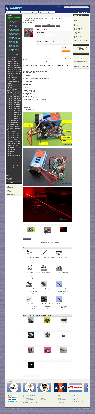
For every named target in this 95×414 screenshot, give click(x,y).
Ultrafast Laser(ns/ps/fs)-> (13, 81)
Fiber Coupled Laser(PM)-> (13, 65)
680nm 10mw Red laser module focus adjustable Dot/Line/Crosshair (48, 274)
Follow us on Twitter (78, 396)
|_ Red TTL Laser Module (13, 26)
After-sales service (77, 36)
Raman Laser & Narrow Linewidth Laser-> (12, 90)
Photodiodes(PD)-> (12, 161)
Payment (75, 20)
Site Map (8, 190)
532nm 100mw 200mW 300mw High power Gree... (63, 326)
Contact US (50, 12)
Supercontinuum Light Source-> (14, 96)
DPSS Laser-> (10, 75)
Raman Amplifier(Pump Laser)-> (14, 141)
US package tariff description (79, 35)
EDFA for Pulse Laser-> (12, 131)
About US (76, 17)
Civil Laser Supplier (15, 408)
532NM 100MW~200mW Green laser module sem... (31, 356)
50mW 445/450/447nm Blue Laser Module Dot (47, 356)
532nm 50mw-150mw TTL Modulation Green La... (31, 326)
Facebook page (77, 399)
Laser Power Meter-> (12, 149)
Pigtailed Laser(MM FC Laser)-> (14, 67)
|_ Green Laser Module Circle (13, 33)
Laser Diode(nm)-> (11, 59)
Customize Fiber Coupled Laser (80, 31)
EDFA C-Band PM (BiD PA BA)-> (14, 118)
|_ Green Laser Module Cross (13, 30)
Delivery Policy (77, 27)
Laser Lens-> (10, 153)
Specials (24, 12)
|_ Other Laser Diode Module (13, 55)
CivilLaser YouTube (78, 401)
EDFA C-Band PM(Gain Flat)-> (14, 106)
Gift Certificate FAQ (10, 191)
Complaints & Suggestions (79, 29)
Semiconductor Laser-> (12, 77)
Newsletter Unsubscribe (11, 194)
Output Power (39, 35)
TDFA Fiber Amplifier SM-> (13, 137)
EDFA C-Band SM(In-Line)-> (13, 102)
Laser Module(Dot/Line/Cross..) (32, 15)
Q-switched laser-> (11, 79)
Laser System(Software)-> (13, 165)
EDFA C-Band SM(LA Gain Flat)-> (14, 110)
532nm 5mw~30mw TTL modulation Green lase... (63, 356)
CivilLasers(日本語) (77, 3)
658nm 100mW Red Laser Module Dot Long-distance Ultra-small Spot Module (33, 259)
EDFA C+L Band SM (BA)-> (13, 126)
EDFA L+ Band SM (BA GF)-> (14, 124)
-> (14, 17)
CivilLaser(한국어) (85, 3)
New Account (86, 9)
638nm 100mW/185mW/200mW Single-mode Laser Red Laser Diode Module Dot (48, 305)
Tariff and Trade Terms (78, 21)
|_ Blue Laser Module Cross (13, 42)
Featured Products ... (10, 178)
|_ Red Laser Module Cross (13, 21)
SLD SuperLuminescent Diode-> (14, 94)
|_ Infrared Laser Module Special (14, 53)
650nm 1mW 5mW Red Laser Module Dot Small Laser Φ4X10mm (48, 259)
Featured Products (33, 12)
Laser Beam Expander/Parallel (14, 147)
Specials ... (8, 175)
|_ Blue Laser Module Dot (13, 39)
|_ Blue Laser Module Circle (13, 43)
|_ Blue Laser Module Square (13, 45)
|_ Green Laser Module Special (14, 34)
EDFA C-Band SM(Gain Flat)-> (14, 104)
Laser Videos (76, 33)
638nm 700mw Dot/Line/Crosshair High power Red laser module (33, 290)
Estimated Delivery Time (78, 23)
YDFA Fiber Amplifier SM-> (13, 133)
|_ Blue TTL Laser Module (13, 47)
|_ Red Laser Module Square (13, 22)
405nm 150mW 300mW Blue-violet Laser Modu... (30, 341)
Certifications (76, 25)
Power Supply (39, 41)
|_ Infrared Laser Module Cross (14, 51)
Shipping (59, 398)
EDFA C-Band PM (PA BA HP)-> (14, 112)
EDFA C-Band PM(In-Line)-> (13, 116)
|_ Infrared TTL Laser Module (13, 54)
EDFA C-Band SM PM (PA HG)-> (14, 108)
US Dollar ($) (59, 6)
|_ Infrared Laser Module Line (13, 50)
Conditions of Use (10, 187)
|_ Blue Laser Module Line (13, 41)
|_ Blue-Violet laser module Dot (14, 38)
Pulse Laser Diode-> (12, 163)
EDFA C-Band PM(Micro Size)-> (14, 114)
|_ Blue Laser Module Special (13, 46)
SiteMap (31, 408)
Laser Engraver (11, 151)
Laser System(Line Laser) (13, 167)
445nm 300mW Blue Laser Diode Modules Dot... (63, 341)
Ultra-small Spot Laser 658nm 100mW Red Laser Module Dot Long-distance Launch (33, 305)
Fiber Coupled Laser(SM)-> (13, 63)
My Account (42, 12)
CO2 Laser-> (10, 159)
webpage (57, 242)
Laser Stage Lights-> (12, 169)
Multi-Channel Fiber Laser (13, 85)
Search (76, 44)
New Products (16, 12)
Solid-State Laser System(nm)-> (14, 73)
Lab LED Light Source (12, 157)
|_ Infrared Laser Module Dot (13, 49)
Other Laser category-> (12, 173)
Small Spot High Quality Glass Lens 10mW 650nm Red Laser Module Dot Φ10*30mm (63, 290)
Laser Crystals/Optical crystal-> (14, 155)
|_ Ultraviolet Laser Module (13, 37)
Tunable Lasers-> (11, 83)
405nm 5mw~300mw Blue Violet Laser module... (47, 326)
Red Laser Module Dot (43, 15)
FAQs (75, 24)
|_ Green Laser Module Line (13, 29)
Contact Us (59, 396)
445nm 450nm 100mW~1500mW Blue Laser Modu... (47, 341)
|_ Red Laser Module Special (13, 25)
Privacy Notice (9, 186)
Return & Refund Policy (78, 28)
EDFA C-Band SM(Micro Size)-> (14, 100)
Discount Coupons (10, 192)
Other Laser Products (12, 171)
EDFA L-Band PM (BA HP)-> (13, 122)
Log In (71, 9)
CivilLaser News (77, 32)
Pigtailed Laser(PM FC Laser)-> (14, 71)
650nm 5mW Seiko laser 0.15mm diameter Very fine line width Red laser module (63, 274)
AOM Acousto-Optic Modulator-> (14, 143)
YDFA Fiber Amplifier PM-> (13, 135)
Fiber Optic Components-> (13, 145)
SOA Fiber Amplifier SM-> (13, 139)
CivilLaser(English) (69, 3)
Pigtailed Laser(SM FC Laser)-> (14, 69)
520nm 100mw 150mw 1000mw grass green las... (31, 371)
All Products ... (9, 179)
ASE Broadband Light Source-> (14, 92)
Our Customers (77, 19)
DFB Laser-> (10, 87)
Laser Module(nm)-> (12, 57)
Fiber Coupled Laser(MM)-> (13, 61)
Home (8, 12)
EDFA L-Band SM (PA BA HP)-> (14, 120)
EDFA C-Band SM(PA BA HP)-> (14, 98)
